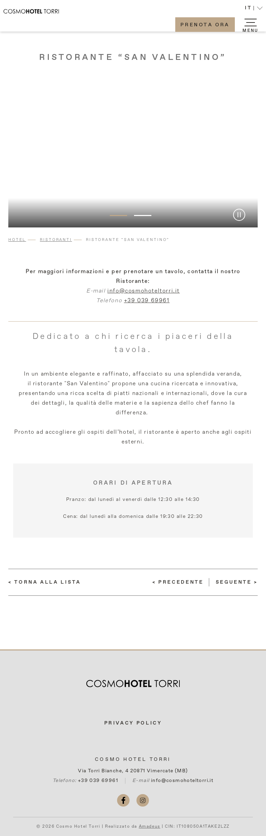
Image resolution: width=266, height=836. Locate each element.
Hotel (17, 240)
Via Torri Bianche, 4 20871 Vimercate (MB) (133, 770)
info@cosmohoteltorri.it (143, 294)
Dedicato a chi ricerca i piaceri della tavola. (133, 343)
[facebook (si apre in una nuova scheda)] (123, 800)
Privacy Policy (133, 723)
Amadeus (149, 827)
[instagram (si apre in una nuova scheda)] (142, 800)
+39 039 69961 (147, 304)
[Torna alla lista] (44, 582)
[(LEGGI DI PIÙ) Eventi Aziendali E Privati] (178, 582)
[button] (254, 8)
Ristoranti (56, 240)
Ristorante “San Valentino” (133, 57)
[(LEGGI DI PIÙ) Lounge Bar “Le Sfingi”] (237, 582)
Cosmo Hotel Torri (133, 759)
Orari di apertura (133, 483)
